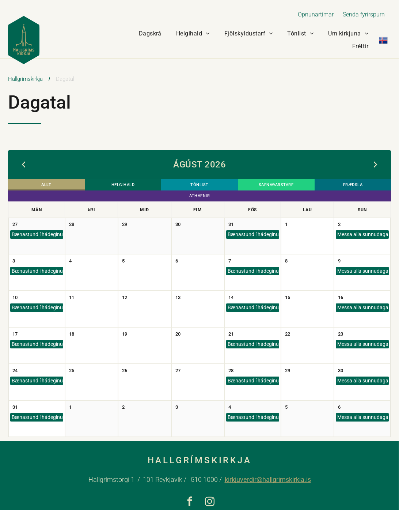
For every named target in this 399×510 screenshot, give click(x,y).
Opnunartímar (316, 14)
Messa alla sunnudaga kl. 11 (362, 224)
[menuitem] (150, 33)
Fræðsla (295, 185)
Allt (40, 185)
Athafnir (359, 185)
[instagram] (209, 493)
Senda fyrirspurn (364, 14)
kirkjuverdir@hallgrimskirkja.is (268, 470)
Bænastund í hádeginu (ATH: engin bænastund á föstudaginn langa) (37, 224)
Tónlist (167, 185)
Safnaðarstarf (231, 185)
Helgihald (103, 185)
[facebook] (189, 493)
